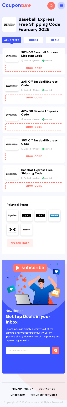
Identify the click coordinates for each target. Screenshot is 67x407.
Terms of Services (44, 395)
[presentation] (33, 363)
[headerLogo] (16, 5)
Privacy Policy (22, 388)
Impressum (17, 395)
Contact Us (47, 388)
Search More (20, 243)
